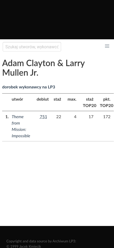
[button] (107, 46)
